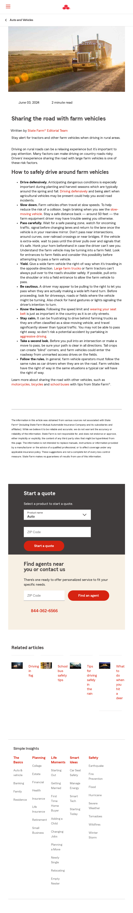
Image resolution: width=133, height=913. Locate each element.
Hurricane (95, 795)
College (37, 765)
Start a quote (44, 546)
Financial (38, 782)
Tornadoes (95, 816)
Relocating (58, 870)
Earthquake (96, 765)
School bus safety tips (62, 673)
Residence (20, 799)
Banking (18, 783)
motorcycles (20, 384)
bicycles (37, 384)
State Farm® (48, 130)
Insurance (38, 798)
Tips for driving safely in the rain (92, 680)
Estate (36, 774)
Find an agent (88, 595)
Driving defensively (74, 191)
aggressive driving (33, 336)
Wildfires (94, 824)
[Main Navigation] (8, 6)
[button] (129, 7)
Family (17, 791)
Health (36, 790)
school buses (59, 384)
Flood (92, 787)
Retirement (39, 819)
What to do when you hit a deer (120, 682)
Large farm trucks (67, 268)
